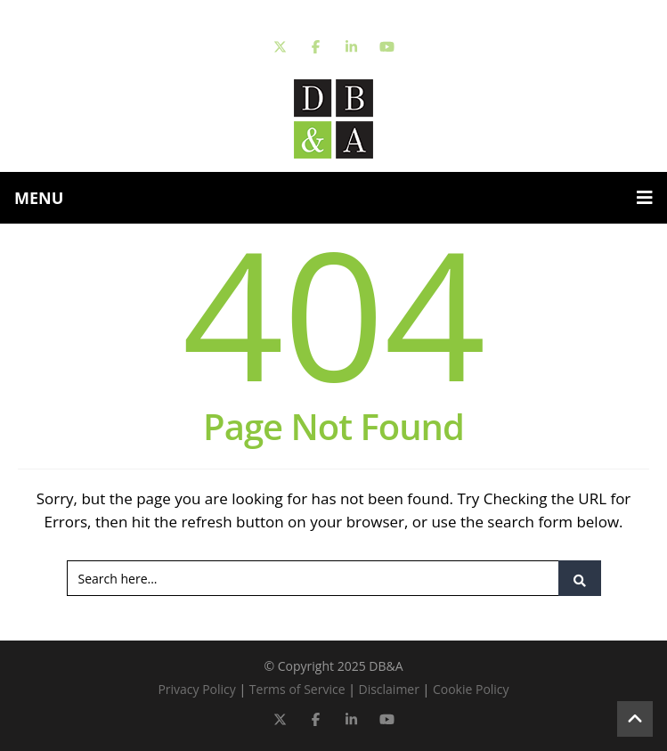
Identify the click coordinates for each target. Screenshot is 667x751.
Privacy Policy (196, 689)
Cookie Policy (471, 689)
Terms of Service (297, 689)
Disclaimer (388, 689)
